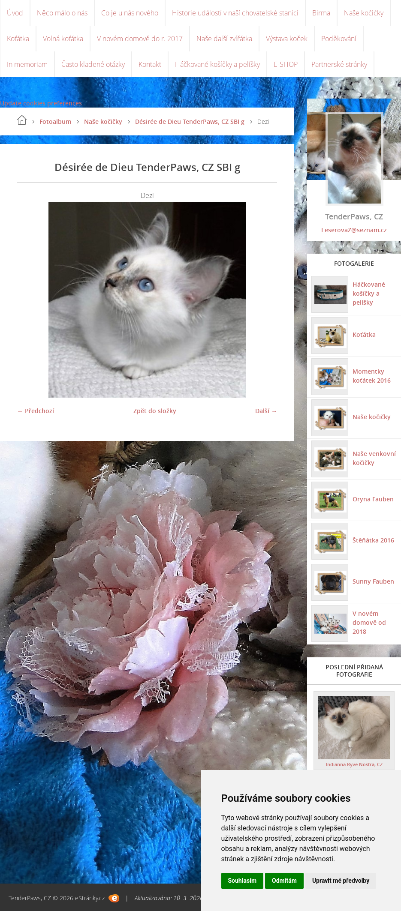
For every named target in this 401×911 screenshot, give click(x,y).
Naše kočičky (363, 13)
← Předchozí (35, 411)
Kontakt (150, 64)
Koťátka (18, 38)
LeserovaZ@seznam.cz (354, 230)
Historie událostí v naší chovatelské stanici (235, 13)
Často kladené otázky (93, 64)
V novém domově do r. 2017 (140, 38)
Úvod (15, 13)
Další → (266, 411)
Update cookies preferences (41, 103)
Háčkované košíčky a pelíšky (217, 64)
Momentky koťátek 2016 (372, 375)
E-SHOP (286, 64)
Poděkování (338, 38)
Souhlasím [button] (242, 880)
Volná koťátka (63, 38)
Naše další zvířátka (224, 38)
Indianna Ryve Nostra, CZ (354, 764)
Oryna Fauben (373, 499)
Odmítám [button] (284, 880)
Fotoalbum (55, 121)
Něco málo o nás (62, 13)
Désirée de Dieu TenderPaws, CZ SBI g (189, 121)
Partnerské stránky (339, 64)
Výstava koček (287, 38)
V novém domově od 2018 (369, 622)
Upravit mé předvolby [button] (340, 880)
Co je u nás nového (129, 13)
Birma (321, 13)
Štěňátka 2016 (373, 540)
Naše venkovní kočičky (374, 458)
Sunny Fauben (373, 581)
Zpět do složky (154, 411)
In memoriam (27, 64)
